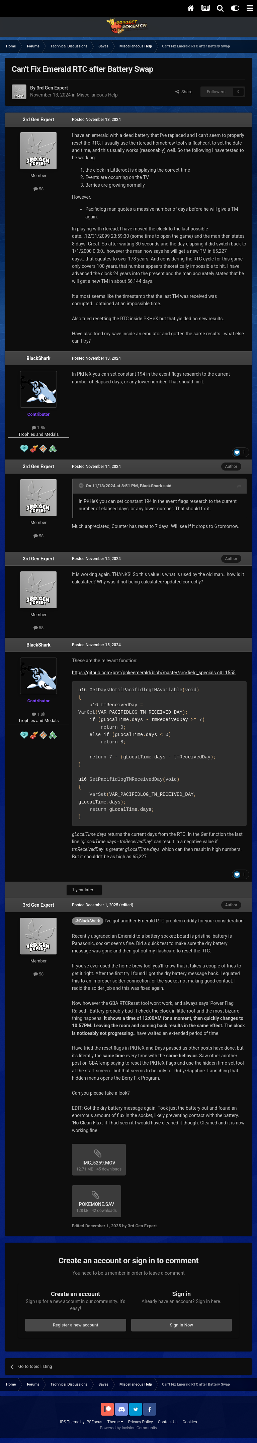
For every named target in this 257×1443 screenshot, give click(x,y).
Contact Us (168, 1422)
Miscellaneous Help (97, 95)
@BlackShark (87, 920)
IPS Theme (69, 1422)
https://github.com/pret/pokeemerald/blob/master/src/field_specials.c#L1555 (154, 672)
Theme (115, 1422)
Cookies (190, 1422)
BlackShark (38, 358)
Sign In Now (181, 1324)
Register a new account (75, 1324)
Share (183, 91)
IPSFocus (93, 1422)
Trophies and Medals (38, 434)
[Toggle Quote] (82, 485)
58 (38, 188)
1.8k (39, 427)
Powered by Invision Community (128, 1428)
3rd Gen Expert (38, 119)
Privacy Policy (140, 1422)
